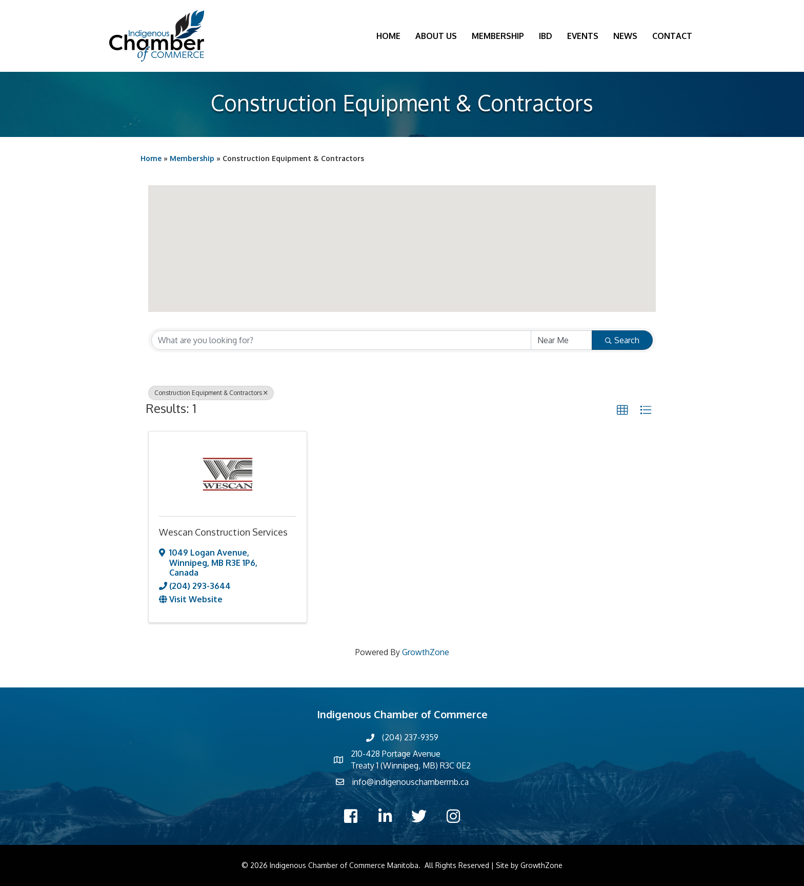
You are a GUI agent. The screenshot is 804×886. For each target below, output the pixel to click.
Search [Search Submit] (622, 340)
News (625, 36)
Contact (672, 36)
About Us (436, 36)
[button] (402, 239)
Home (388, 36)
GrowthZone (425, 652)
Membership (498, 36)
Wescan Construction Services (223, 532)
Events (582, 36)
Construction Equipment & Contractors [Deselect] (211, 393)
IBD (545, 36)
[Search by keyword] (341, 340)
